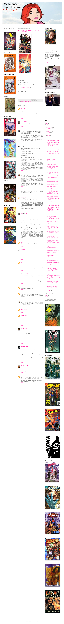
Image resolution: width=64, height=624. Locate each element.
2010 (47, 121)
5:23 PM (25, 262)
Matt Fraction (29, 101)
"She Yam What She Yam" (51, 160)
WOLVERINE (23, 346)
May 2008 (48, 135)
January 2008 (49, 293)
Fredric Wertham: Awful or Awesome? (53, 262)
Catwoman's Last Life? (50, 236)
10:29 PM (27, 301)
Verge (22, 213)
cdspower (22, 315)
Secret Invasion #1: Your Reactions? (52, 281)
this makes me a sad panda (25, 87)
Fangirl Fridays (49, 173)
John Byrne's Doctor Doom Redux (52, 237)
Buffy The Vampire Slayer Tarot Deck (52, 181)
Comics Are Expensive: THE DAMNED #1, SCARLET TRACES (53, 170)
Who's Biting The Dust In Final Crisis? (53, 231)
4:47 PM (25, 242)
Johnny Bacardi (23, 286)
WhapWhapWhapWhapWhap (51, 252)
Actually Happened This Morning (52, 287)
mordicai (22, 121)
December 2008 (49, 125)
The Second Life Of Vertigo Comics (52, 193)
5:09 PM (27, 249)
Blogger (36, 621)
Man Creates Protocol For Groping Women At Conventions (52, 167)
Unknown (22, 197)
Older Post (40, 401)
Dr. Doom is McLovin (50, 256)
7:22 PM (27, 273)
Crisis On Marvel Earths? (51, 255)
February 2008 (49, 292)
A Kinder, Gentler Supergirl (51, 178)
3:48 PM (27, 145)
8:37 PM (28, 286)
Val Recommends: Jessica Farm (52, 286)
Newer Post (20, 401)
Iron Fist (26, 101)
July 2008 (48, 132)
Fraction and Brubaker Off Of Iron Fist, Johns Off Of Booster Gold (29, 31)
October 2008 (49, 128)
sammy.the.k (23, 145)
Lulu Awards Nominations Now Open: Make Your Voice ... (53, 155)
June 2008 (49, 134)
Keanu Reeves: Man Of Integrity (52, 282)
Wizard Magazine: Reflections (51, 247)
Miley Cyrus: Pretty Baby (51, 159)
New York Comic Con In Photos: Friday (53, 218)
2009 (47, 123)
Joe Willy (22, 328)
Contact (46, 62)
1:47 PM (26, 365)
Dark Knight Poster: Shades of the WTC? (53, 172)
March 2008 (49, 290)
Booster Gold (23, 101)
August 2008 (49, 131)
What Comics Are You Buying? (52, 186)
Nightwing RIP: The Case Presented (52, 226)
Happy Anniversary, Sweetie (51, 268)
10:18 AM (25, 309)
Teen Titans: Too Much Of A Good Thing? (53, 153)
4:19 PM (26, 197)
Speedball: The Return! (50, 182)
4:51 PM (26, 315)
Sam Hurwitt (23, 301)
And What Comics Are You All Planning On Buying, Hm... (53, 147)
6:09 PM (26, 328)
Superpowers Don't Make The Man (52, 180)
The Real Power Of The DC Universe (53, 221)
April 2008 (48, 136)
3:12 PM (25, 108)
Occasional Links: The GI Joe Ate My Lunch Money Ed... (53, 165)
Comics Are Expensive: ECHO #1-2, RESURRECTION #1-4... (52, 244)
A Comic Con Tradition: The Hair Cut (52, 232)
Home (31, 401)
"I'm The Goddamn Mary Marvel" (52, 177)
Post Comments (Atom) (26, 402)
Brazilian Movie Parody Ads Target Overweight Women (52, 138)
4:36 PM (26, 213)
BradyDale (23, 365)
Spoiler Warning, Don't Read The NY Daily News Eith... (52, 145)
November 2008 (49, 127)
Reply (22, 118)
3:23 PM (25, 121)
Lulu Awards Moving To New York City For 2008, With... (53, 251)
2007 (47, 295)
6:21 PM (27, 346)
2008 (47, 124)
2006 (47, 296)
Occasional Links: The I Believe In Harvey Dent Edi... (52, 157)
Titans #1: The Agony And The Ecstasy (53, 242)
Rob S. (22, 108)
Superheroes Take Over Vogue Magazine (53, 168)
